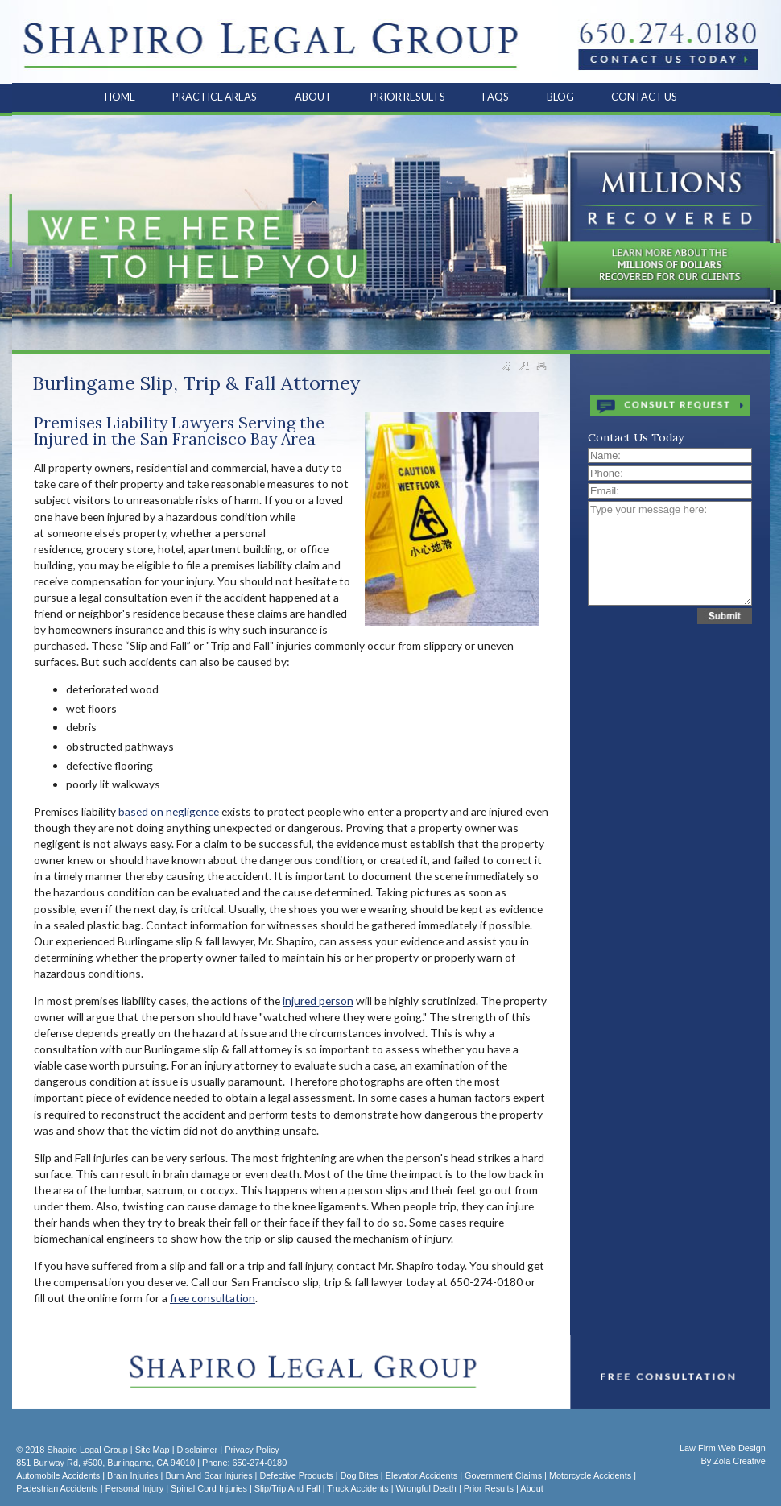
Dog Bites (359, 1475)
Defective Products (296, 1475)
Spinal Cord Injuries (209, 1488)
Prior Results (489, 1488)
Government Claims (503, 1475)
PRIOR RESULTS (407, 96)
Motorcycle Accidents (590, 1475)
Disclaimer (196, 1449)
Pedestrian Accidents (57, 1488)
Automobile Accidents (58, 1475)
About (531, 1488)
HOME (120, 96)
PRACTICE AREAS (215, 96)
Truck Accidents (357, 1488)
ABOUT (314, 96)
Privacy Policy (252, 1449)
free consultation (212, 1298)
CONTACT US (644, 96)
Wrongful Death (426, 1488)
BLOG (560, 96)
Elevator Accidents (421, 1475)
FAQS (496, 96)
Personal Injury (134, 1488)
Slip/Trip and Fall (287, 1488)
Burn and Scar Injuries (208, 1475)
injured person (318, 1000)
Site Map (152, 1449)
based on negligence (168, 811)
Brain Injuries (132, 1475)
